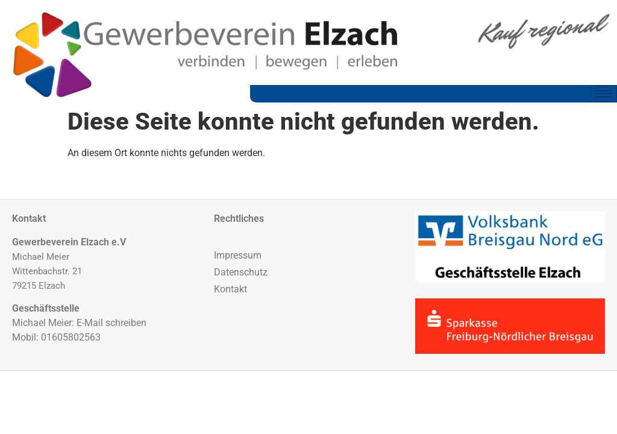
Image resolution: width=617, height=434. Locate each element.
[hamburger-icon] (603, 93)
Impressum (238, 255)
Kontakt (230, 289)
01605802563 (71, 337)
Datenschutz (241, 272)
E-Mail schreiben (111, 323)
